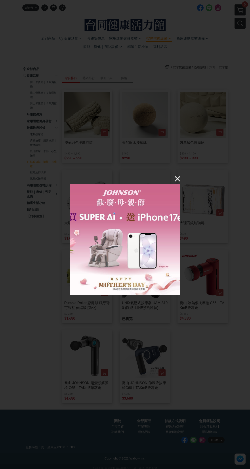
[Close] (177, 178)
